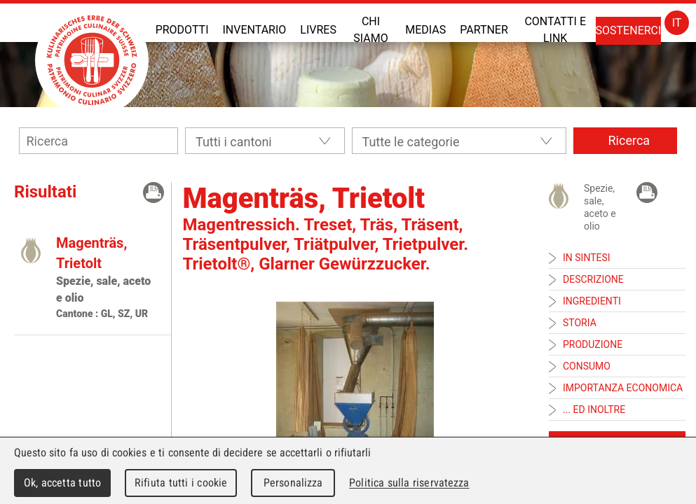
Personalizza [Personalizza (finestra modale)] (293, 482)
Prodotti (182, 29)
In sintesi (586, 257)
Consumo (586, 366)
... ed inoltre (594, 409)
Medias (425, 29)
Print (153, 192)
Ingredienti (592, 301)
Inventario (254, 29)
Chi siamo (370, 30)
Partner (484, 29)
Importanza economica (623, 387)
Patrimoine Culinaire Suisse (92, 60)
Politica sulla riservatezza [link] (409, 482)
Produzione (592, 344)
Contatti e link (555, 30)
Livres (318, 29)
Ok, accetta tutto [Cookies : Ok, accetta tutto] (62, 482)
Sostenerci (629, 30)
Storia (579, 322)
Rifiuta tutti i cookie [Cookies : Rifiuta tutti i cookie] (181, 482)
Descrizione (593, 279)
